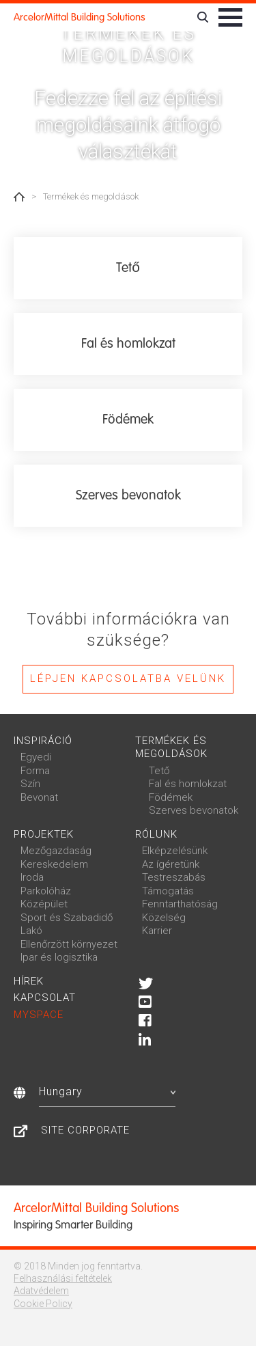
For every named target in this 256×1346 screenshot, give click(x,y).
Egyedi (35, 757)
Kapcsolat (45, 997)
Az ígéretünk (170, 864)
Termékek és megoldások (171, 747)
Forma (35, 771)
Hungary (107, 1091)
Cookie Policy (43, 1303)
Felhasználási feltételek (63, 1278)
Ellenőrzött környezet (68, 944)
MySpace (38, 1014)
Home (19, 196)
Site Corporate (85, 1130)
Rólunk (156, 834)
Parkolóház (45, 891)
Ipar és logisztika (59, 957)
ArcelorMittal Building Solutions (79, 17)
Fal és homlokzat (188, 784)
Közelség (164, 917)
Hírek (29, 981)
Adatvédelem (41, 1290)
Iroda (32, 877)
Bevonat (39, 797)
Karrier (157, 930)
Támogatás (168, 891)
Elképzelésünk (175, 850)
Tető (159, 771)
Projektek (44, 834)
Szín (30, 784)
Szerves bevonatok (193, 810)
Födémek (171, 797)
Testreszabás (173, 877)
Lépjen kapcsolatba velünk (128, 678)
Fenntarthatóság (180, 904)
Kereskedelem (54, 864)
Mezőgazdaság (55, 850)
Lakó (31, 930)
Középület (44, 904)
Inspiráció (43, 740)
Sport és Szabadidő (66, 917)
